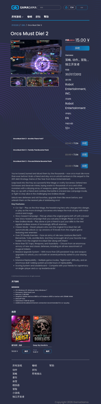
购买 (26, 351)
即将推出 (37, 373)
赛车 (15, 377)
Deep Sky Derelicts (40, 345)
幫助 (46, 16)
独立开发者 (72, 64)
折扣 (38, 16)
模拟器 (16, 385)
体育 (15, 381)
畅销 (29, 16)
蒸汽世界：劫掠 (17, 345)
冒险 (84, 60)
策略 (23, 25)
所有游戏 (18, 16)
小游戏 (16, 392)
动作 (75, 60)
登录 (82, 7)
